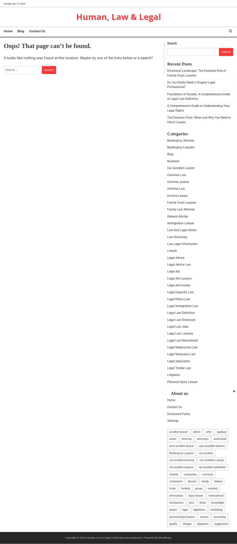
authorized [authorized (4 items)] (220, 439)
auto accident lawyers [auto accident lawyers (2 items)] (212, 446)
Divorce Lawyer (177, 196)
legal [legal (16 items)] (185, 509)
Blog (20, 31)
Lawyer (172, 251)
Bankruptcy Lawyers (180, 147)
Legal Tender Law (179, 368)
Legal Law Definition (181, 313)
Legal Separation (178, 361)
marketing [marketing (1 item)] (216, 509)
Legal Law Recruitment (182, 340)
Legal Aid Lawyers (179, 278)
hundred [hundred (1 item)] (212, 488)
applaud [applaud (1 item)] (222, 432)
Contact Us (37, 31)
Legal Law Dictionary (181, 320)
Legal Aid (173, 271)
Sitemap (172, 421)
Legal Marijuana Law (181, 354)
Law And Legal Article (181, 230)
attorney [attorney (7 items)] (187, 439)
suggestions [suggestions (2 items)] (221, 524)
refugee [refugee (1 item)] (187, 524)
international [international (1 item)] (216, 495)
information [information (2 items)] (176, 495)
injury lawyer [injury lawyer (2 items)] (195, 495)
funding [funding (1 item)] (185, 488)
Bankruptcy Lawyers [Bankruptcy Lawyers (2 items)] (181, 453)
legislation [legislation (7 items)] (199, 509)
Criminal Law (176, 189)
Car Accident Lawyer (181, 168)
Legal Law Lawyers (180, 333)
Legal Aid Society (178, 285)
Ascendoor (136, 537)
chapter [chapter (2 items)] (173, 474)
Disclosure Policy (178, 414)
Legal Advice (175, 258)
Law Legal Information (182, 244)
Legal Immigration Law (182, 306)
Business (173, 161)
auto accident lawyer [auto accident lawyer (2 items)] (181, 446)
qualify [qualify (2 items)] (173, 524)
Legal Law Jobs (177, 327)
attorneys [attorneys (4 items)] (202, 439)
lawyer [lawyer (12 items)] (173, 509)
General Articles (177, 216)
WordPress (165, 537)
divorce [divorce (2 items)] (192, 481)
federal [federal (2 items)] (218, 481)
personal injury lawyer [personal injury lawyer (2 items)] (182, 517)
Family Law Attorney (181, 209)
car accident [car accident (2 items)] (206, 453)
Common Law (176, 175)
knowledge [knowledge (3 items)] (217, 502)
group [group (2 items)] (198, 488)
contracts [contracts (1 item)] (207, 474)
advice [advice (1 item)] (197, 432)
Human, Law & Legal (118, 17)
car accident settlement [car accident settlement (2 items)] (212, 467)
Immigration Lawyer (180, 223)
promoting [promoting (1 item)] (220, 517)
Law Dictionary (177, 237)
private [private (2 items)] (204, 517)
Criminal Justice (178, 182)
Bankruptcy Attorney (180, 140)
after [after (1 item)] (209, 432)
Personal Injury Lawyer (182, 382)
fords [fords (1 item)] (172, 488)
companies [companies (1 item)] (190, 474)
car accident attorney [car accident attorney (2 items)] (181, 460)
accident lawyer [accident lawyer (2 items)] (178, 432)
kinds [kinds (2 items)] (203, 502)
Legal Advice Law (179, 265)
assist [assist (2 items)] (172, 439)
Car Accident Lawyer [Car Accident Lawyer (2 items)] (212, 460)
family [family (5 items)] (205, 481)
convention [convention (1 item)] (175, 481)
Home (8, 31)
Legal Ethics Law (178, 299)
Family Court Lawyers (181, 203)
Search (172, 43)
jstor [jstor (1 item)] (191, 502)
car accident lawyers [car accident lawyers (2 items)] (181, 467)
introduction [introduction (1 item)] (176, 502)
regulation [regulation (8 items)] (203, 524)
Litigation (173, 375)
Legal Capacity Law (180, 292)
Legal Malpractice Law (182, 347)
